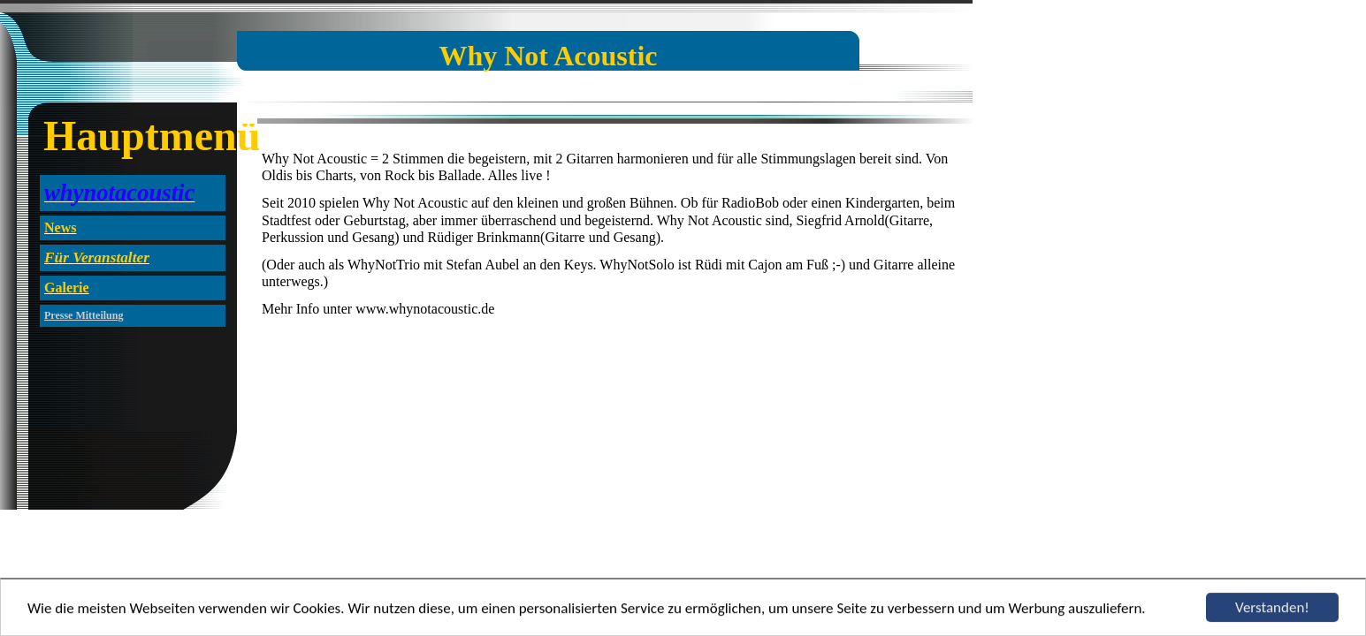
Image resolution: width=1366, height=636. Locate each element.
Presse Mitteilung (83, 315)
